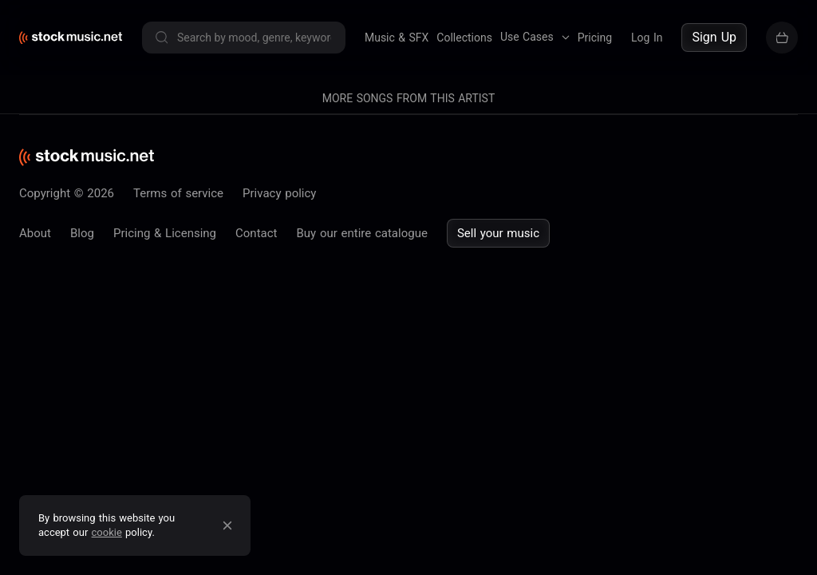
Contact (256, 233)
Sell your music (498, 233)
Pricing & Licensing (164, 233)
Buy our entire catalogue (361, 233)
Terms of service (178, 193)
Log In (646, 37)
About (35, 233)
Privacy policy (279, 193)
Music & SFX (396, 37)
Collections (464, 37)
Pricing (595, 37)
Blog (82, 233)
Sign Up (714, 37)
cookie (107, 532)
